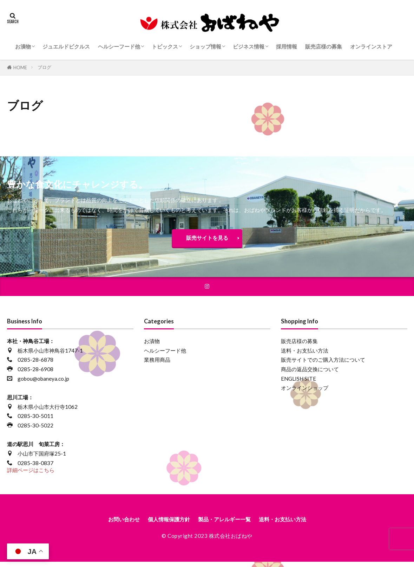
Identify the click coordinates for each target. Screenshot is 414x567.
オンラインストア (371, 46)
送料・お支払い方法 (304, 355)
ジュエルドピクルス (66, 46)
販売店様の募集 (323, 46)
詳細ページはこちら (30, 474)
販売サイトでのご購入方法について (323, 364)
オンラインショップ (304, 392)
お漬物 (23, 46)
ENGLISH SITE (298, 383)
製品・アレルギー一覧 (226, 524)
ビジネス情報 (248, 46)
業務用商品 (157, 364)
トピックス (165, 46)
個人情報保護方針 (162, 524)
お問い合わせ (110, 524)
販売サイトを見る (207, 239)
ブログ (44, 67)
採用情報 (286, 46)
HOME (20, 67)
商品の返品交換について (310, 373)
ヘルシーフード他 (119, 46)
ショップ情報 (205, 46)
